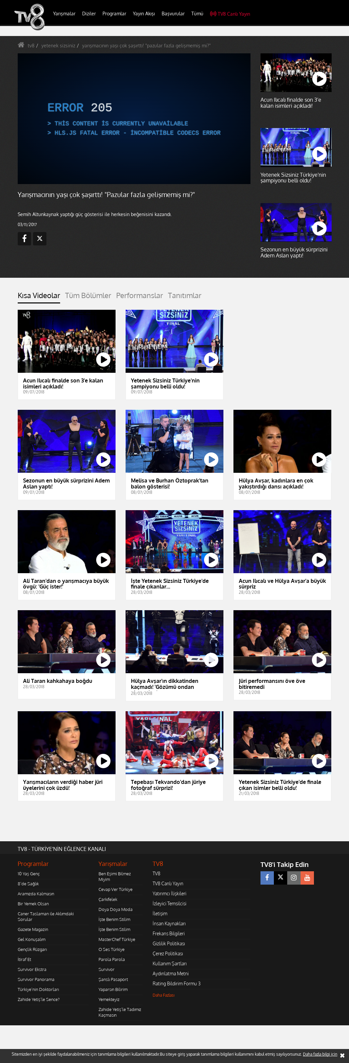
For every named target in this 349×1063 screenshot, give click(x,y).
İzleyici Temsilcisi (169, 903)
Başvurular (173, 13)
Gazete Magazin (33, 929)
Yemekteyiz (109, 999)
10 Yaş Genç (29, 873)
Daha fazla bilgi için (320, 1054)
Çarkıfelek (108, 899)
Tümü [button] (197, 13)
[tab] (39, 297)
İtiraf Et (24, 959)
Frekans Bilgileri (169, 933)
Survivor (107, 969)
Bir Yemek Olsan (33, 903)
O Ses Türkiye (112, 949)
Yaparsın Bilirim (113, 989)
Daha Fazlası (164, 995)
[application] (134, 118)
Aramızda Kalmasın (36, 893)
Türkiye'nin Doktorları (38, 989)
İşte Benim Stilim (114, 919)
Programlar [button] (114, 13)
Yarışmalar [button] (64, 13)
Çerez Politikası (168, 953)
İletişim (160, 913)
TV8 (156, 873)
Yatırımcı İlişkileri (169, 893)
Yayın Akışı (144, 13)
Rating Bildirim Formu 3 (177, 983)
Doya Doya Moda (116, 909)
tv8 (31, 45)
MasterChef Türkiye (117, 939)
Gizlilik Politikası (169, 943)
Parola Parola (112, 959)
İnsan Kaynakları (169, 923)
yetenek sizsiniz (58, 45)
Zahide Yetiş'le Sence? (38, 999)
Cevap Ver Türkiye (116, 889)
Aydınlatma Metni (171, 973)
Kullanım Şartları (170, 963)
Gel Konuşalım (31, 939)
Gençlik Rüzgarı (32, 949)
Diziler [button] (89, 13)
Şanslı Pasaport (113, 979)
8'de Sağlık (28, 883)
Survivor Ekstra (32, 969)
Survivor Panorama (36, 979)
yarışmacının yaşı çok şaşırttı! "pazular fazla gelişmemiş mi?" (146, 45)
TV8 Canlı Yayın (230, 14)
